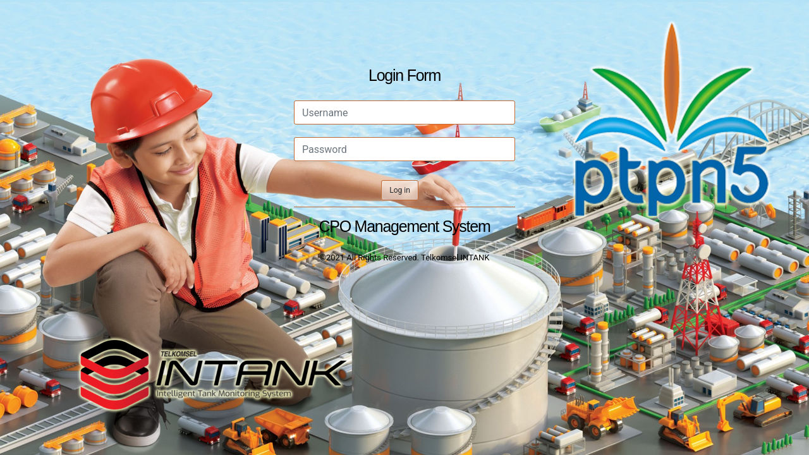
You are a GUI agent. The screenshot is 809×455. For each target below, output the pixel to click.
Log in (399, 190)
